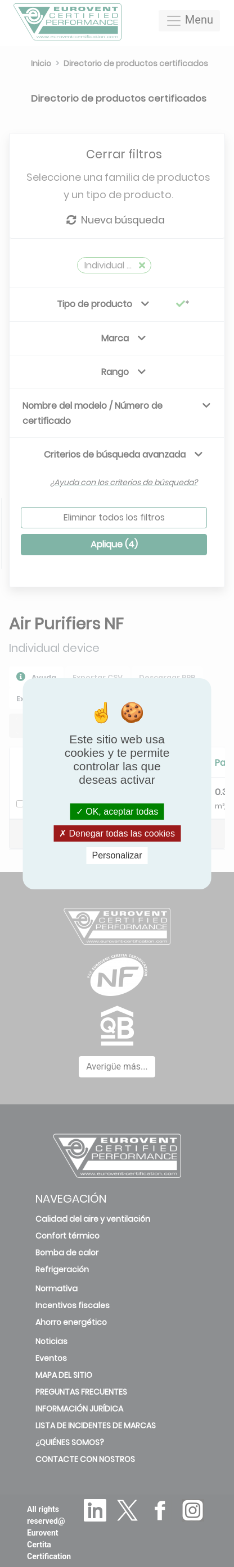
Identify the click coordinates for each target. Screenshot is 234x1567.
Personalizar (117, 855)
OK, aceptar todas (117, 811)
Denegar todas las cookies (117, 833)
